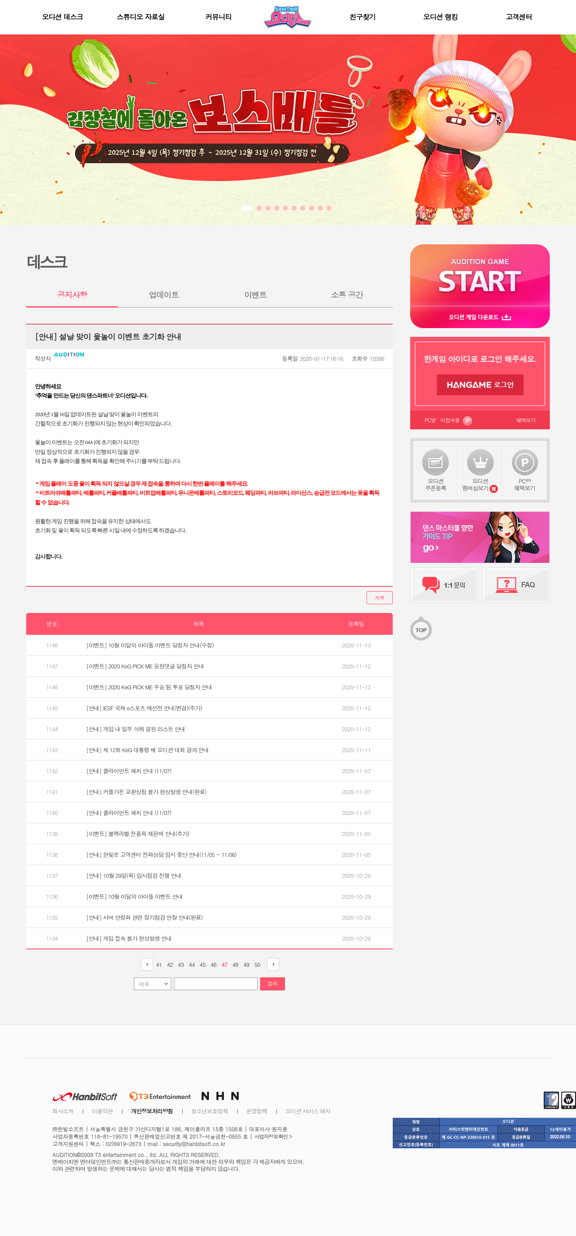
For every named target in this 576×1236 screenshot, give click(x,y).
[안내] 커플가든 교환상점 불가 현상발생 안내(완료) (146, 791)
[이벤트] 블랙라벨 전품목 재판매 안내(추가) (137, 833)
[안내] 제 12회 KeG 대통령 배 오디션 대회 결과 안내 (147, 750)
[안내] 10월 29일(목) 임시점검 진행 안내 (134, 875)
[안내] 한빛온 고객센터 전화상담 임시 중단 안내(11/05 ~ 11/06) (161, 854)
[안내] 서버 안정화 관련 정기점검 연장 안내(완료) (144, 917)
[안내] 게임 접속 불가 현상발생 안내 (129, 938)
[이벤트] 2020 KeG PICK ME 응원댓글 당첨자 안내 (145, 666)
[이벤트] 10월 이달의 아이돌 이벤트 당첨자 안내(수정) (150, 645)
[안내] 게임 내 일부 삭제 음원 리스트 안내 (135, 729)
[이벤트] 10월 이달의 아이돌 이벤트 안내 (134, 896)
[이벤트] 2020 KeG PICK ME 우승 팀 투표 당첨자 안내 (149, 687)
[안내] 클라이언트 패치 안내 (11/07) (128, 771)
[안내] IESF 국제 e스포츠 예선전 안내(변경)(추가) (144, 708)
